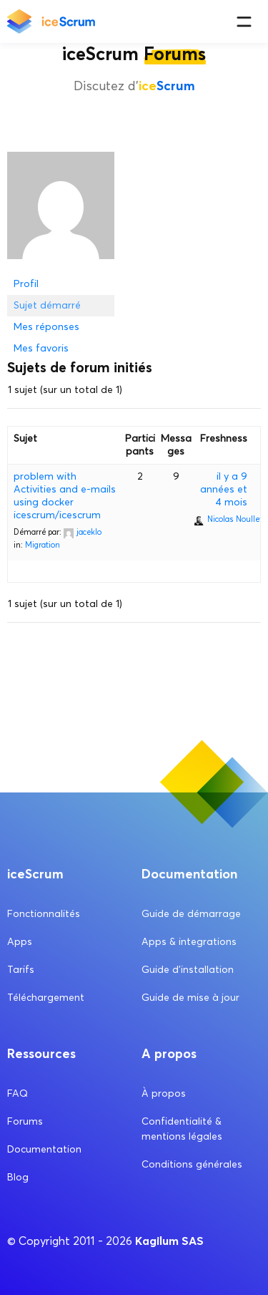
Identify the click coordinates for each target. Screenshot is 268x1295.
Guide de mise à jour (190, 997)
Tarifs (20, 970)
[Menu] (244, 22)
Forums (25, 1121)
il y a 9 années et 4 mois (223, 489)
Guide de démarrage (191, 914)
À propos (164, 1093)
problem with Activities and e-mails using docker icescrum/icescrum (65, 495)
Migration (42, 545)
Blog (18, 1177)
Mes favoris (41, 348)
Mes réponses (46, 327)
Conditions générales (192, 1164)
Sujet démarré (47, 305)
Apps (19, 942)
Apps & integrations (189, 942)
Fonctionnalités (43, 914)
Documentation (44, 1149)
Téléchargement (45, 997)
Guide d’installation (188, 970)
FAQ (17, 1093)
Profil (26, 284)
